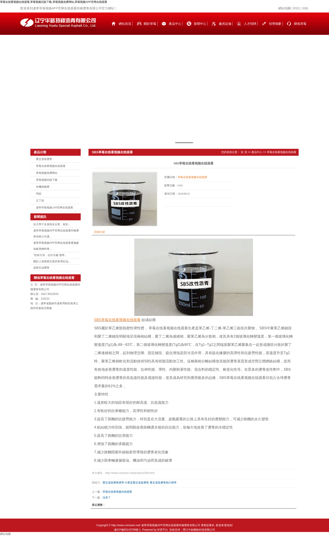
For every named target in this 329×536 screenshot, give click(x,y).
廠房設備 (225, 23)
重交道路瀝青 (44, 159)
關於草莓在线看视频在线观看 (150, 28)
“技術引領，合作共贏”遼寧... (50, 255)
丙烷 (38, 193)
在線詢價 (176, 212)
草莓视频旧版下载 (46, 179)
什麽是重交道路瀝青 (137, 482)
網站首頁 (125, 23)
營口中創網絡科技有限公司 (199, 529)
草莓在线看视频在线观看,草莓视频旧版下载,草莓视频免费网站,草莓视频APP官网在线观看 (53, 2)
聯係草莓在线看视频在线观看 (300, 28)
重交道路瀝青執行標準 (163, 482)
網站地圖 (284, 8)
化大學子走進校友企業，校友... (51, 224)
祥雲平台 (162, 529)
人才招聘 (250, 23)
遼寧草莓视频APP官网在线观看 (54, 207)
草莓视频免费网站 (46, 172)
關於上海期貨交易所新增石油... (51, 261)
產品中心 (175, 23)
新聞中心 (200, 23)
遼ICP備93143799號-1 (127, 529)
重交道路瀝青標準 (113, 482)
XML (305, 8)
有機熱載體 (42, 186)
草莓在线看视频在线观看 (50, 166)
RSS (296, 8)
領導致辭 (275, 23)
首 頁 (244, 152)
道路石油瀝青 (41, 267)
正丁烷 (40, 200)
